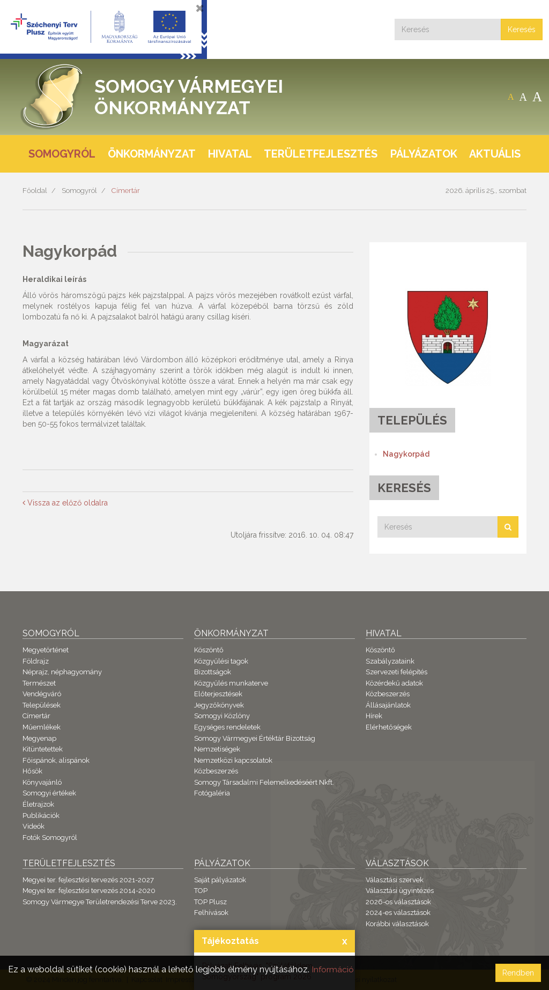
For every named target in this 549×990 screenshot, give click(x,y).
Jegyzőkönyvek (219, 705)
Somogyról (79, 191)
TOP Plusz (210, 902)
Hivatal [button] (230, 153)
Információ (332, 969)
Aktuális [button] (495, 153)
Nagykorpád (406, 454)
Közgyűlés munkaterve (231, 683)
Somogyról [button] (61, 153)
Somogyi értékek (49, 793)
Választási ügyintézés (400, 891)
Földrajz (36, 661)
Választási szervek (395, 880)
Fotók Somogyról (50, 837)
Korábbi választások (397, 924)
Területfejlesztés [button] (320, 153)
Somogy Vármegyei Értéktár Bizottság (254, 738)
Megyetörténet (46, 650)
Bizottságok (212, 672)
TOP (200, 891)
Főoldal (35, 191)
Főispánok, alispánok (56, 760)
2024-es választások (398, 913)
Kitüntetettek (43, 749)
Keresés (522, 29)
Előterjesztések (218, 694)
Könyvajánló (42, 782)
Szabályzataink (390, 661)
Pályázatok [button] (423, 153)
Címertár (126, 191)
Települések (42, 705)
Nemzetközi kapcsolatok (233, 760)
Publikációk (41, 816)
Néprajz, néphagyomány (62, 672)
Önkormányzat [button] (152, 153)
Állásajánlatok (388, 705)
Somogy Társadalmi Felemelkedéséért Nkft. (264, 782)
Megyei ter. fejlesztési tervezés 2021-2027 (88, 880)
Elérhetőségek (389, 727)
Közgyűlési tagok (221, 661)
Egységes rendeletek (227, 727)
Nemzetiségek (217, 749)
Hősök (32, 771)
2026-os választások (398, 902)
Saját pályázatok (220, 880)
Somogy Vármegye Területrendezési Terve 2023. (100, 902)
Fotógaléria (212, 793)
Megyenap (39, 738)
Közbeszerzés (216, 771)
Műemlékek (42, 727)
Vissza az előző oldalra (65, 502)
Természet (39, 683)
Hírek (374, 716)
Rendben (518, 973)
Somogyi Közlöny (222, 716)
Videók (33, 826)
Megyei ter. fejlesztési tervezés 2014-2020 (89, 891)
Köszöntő (209, 650)
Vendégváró (42, 694)
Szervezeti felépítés (396, 672)
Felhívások (211, 913)
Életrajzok (38, 804)
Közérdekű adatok (394, 683)
